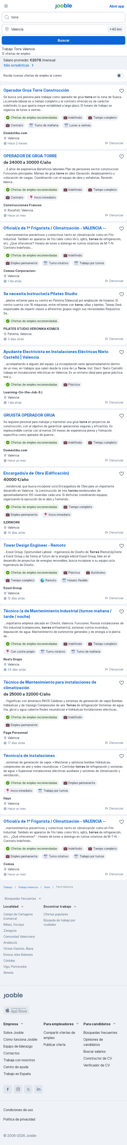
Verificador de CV (96, 1065)
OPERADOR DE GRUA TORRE (30, 156)
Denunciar (114, 143)
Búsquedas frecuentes (23, 898)
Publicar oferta (54, 1044)
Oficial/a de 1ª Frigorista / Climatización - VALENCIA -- (54, 228)
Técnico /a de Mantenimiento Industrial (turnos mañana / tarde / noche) (57, 614)
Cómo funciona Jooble (20, 1039)
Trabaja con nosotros (19, 1060)
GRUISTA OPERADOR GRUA (29, 415)
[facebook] (7, 1089)
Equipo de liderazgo (18, 1046)
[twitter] (28, 1089)
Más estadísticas (19, 65)
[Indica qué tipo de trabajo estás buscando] (63, 17)
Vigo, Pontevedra (15, 966)
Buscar (64, 40)
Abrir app (116, 6)
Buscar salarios (94, 1051)
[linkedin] (38, 1089)
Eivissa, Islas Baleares (18, 954)
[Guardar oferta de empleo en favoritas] (122, 90)
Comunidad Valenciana (19, 936)
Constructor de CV (97, 1058)
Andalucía (10, 942)
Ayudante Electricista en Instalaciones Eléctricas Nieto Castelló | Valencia (55, 354)
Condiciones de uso (18, 1110)
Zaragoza (10, 930)
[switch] (120, 75)
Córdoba (9, 960)
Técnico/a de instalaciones (29, 755)
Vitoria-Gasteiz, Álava (18, 948)
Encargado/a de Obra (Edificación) (36, 473)
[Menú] (6, 6)
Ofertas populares (56, 914)
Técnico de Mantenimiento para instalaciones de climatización (49, 685)
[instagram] (18, 1089)
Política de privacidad (19, 1119)
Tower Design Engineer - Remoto (34, 545)
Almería (8, 972)
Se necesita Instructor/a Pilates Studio (40, 293)
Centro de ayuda (15, 1067)
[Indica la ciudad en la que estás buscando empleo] (63, 29)
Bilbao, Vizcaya (13, 924)
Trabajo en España (17, 1074)
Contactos (11, 1053)
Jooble (31, 1135)
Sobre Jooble (13, 1032)
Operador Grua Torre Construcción (36, 90)
